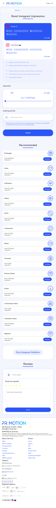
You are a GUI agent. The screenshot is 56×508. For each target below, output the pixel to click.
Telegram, (24, 433)
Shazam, (17, 436)
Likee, (47, 433)
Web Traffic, (25, 434)
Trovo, (3, 436)
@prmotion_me (8, 471)
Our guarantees (6, 446)
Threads (7, 258)
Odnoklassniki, (6, 434)
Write (28, 410)
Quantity (6, 86)
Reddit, (37, 434)
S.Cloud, (20, 434)
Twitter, (43, 433)
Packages (8, 153)
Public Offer (31, 458)
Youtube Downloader (34, 455)
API (29, 446)
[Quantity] (12, 93)
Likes (6, 168)
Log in (30, 441)
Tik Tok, (10, 433)
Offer (29, 453)
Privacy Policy (32, 450)
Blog (29, 448)
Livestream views (11, 303)
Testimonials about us (8, 453)
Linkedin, (50, 434)
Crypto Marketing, (10, 436)
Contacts (5, 448)
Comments (8, 228)
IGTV (6, 213)
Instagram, (5, 433)
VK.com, (14, 433)
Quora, (46, 434)
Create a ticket (7, 481)
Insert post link (9, 111)
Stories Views (9, 273)
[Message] (28, 397)
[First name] (30, 374)
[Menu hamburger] (3, 3)
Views (6, 198)
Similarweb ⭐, (14, 434)
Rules (3, 441)
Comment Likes (10, 318)
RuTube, (29, 433)
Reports (7, 333)
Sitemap (4, 450)
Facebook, (38, 433)
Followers (8, 183)
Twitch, (34, 433)
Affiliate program (7, 458)
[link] (31, 117)
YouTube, (19, 433)
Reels (6, 243)
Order (28, 133)
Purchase (47, 159)
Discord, (42, 434)
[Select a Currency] (52, 3)
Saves (6, 288)
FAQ (3, 455)
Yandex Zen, (32, 434)
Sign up (30, 443)
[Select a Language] (48, 3)
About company (6, 443)
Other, (21, 436)
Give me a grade (12, 381)
